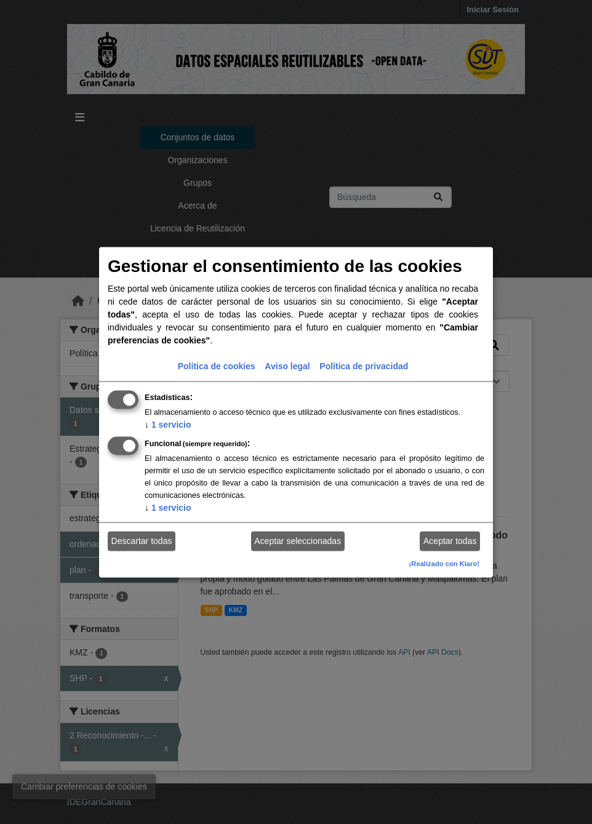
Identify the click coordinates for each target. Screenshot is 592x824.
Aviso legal (287, 365)
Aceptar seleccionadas (297, 541)
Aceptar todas (449, 541)
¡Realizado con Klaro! (444, 563)
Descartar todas (141, 541)
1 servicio (168, 424)
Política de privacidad (363, 365)
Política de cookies (216, 365)
